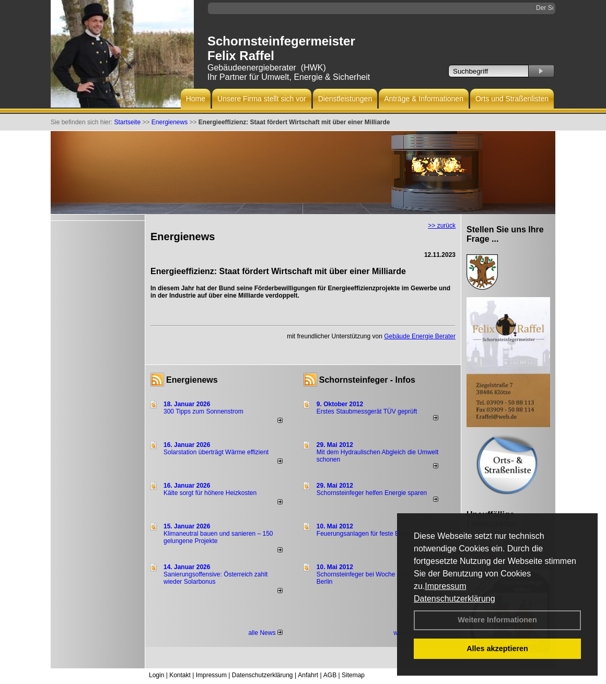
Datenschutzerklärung (454, 598)
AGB (329, 675)
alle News (265, 632)
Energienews (192, 379)
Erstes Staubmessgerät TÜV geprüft (367, 411)
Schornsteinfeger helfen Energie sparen (372, 493)
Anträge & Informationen (423, 99)
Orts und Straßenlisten (512, 99)
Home (195, 99)
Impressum (445, 586)
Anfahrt (308, 675)
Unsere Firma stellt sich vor (261, 99)
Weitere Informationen (497, 620)
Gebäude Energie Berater (420, 336)
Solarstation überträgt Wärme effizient (216, 452)
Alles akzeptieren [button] (497, 648)
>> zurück (442, 225)
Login (156, 675)
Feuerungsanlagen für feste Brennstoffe (372, 533)
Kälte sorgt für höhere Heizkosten (211, 493)
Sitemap (353, 675)
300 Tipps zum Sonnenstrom (203, 411)
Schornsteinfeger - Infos (367, 379)
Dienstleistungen (345, 99)
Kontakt (180, 675)
